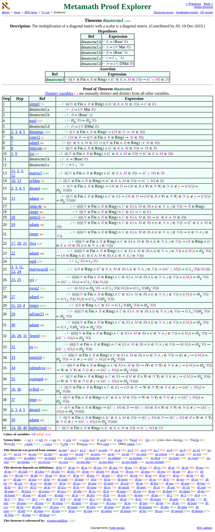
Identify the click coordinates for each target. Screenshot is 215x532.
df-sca (94, 503)
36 (19, 389)
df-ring (87, 511)
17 (13, 243)
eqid (32, 121)
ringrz (34, 305)
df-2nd (201, 487)
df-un (48, 475)
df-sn (148, 475)
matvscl (35, 173)
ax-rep (48, 454)
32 (13, 347)
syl (31, 280)
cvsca (48, 444)
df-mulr (76, 503)
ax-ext (33, 454)
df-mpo (141, 487)
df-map (121, 491)
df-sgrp (91, 507)
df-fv (76, 487)
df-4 (197, 495)
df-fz (138, 499)
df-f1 (33, 487)
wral (134, 440)
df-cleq (39, 471)
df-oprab (123, 487)
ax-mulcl (50, 458)
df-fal (142, 467)
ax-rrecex (44, 462)
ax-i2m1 (174, 458)
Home (17, 12)
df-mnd (109, 507)
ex (31, 347)
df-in (62, 475)
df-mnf (59, 495)
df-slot (191, 499)
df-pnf (42, 495)
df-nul (106, 475)
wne (119, 440)
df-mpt (79, 479)
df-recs (61, 491)
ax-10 (196, 450)
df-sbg (164, 507)
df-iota (185, 483)
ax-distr (155, 458)
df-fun (201, 483)
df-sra (158, 511)
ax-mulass (135, 458)
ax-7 (156, 450)
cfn (197, 440)
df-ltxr (91, 495)
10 (13, 181)
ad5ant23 (36, 314)
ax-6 (143, 450)
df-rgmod (177, 511)
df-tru (128, 467)
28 (19, 336)
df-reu (161, 471)
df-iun (32, 479)
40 (25, 428)
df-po (138, 479)
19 (13, 224)
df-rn (62, 483)
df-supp (9, 491)
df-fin (201, 491)
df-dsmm (197, 511)
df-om (171, 487)
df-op (189, 475)
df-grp (126, 507)
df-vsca (111, 503)
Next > (208, 4)
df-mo (199, 467)
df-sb (185, 467)
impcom (35, 148)
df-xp (194, 479)
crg (85, 444)
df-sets (174, 499)
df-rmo (145, 471)
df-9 (62, 499)
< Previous (193, 4)
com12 (34, 137)
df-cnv (18, 483)
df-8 (49, 499)
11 (13, 171)
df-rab (176, 471)
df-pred (108, 483)
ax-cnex (142, 454)
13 (19, 181)
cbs (13, 444)
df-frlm (9, 515)
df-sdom (184, 491)
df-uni (17, 479)
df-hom (192, 503)
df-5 (7, 499)
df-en (151, 491)
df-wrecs (44, 491)
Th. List (45, 12)
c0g (65, 444)
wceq (85, 440)
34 (13, 368)
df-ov (107, 487)
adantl (34, 143)
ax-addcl (9, 458)
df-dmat (44, 515)
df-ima (92, 483)
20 (19, 243)
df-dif (34, 475)
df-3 (183, 495)
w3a (68, 440)
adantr (34, 198)
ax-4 (117, 450)
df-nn (154, 495)
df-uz (123, 499)
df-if (120, 475)
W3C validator (204, 528)
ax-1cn (180, 454)
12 (13, 175)
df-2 (169, 495)
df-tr (94, 479)
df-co (33, 483)
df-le (106, 495)
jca (31, 153)
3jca (32, 243)
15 (13, 198)
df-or (84, 467)
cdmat (131, 444)
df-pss (91, 475)
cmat (106, 444)
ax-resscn (161, 454)
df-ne (85, 471)
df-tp (176, 475)
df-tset (143, 503)
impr (33, 400)
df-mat (26, 515)
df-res (76, 483)
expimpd (36, 379)
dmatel (34, 188)
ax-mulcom (92, 458)
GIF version (206, 12)
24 (19, 271)
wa (54, 440)
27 (13, 297)
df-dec (107, 499)
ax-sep (63, 454)
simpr (33, 212)
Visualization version (187, 12)
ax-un (125, 454)
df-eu (7, 471)
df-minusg (145, 507)
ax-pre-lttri (83, 462)
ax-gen (102, 450)
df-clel (55, 471)
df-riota (92, 487)
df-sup (26, 495)
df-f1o (62, 487)
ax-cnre (63, 462)
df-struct (155, 499)
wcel (103, 440)
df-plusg (57, 503)
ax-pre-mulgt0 (155, 462)
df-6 (21, 499)
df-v (190, 471)
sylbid (34, 389)
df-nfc (71, 471)
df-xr (75, 495)
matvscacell (38, 269)
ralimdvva (37, 368)
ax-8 (169, 450)
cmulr (29, 444)
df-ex (157, 467)
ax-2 (82, 450)
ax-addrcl (30, 458)
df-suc (170, 483)
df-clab (22, 471)
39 (13, 420)
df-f (20, 487)
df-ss (76, 475)
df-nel (100, 471)
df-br (47, 479)
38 (19, 428)
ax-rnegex (23, 462)
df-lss (142, 511)
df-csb (19, 475)
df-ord (124, 483)
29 (13, 314)
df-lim (154, 483)
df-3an (113, 467)
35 (13, 379)
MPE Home (31, 12)
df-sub (121, 495)
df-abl (21, 511)
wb (41, 440)
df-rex (130, 471)
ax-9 (182, 450)
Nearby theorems (203, 7)
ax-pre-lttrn (106, 462)
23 (13, 280)
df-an (71, 467)
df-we (180, 479)
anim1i (34, 217)
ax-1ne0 (193, 458)
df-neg (138, 495)
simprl (34, 104)
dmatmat (36, 132)
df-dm (48, 483)
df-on (139, 483)
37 (13, 400)
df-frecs (26, 491)
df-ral (114, 471)
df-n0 (77, 499)
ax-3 (92, 450)
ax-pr (111, 454)
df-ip (127, 503)
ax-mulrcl (70, 458)
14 (13, 428)
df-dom (167, 491)
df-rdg (77, 491)
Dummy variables (59, 93)
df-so (152, 479)
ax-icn (197, 454)
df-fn (7, 487)
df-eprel (122, 479)
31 (25, 336)
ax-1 (73, 450)
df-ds (175, 503)
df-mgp (38, 511)
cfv (147, 440)
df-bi (59, 467)
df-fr (166, 479)
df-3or (98, 467)
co (181, 440)
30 (13, 325)
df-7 (35, 499)
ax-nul (79, 454)
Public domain (117, 528)
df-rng (56, 511)
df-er (106, 491)
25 (19, 280)
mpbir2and (37, 428)
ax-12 (17, 454)
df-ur (71, 511)
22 (13, 253)
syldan (34, 181)
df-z (92, 499)
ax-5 (130, 450)
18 (13, 217)
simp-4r (35, 206)
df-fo (47, 487)
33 (13, 357)
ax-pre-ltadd (129, 462)
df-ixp (137, 491)
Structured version (164, 12)
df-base (21, 503)
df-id (107, 479)
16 (13, 389)
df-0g (20, 507)
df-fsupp (9, 495)
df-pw (134, 475)
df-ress (39, 503)
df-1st (186, 487)
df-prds (36, 507)
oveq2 (34, 288)
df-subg (182, 507)
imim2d (35, 357)
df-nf (171, 467)
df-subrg (106, 511)
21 (25, 243)
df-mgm (72, 507)
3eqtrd (34, 336)
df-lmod (125, 511)
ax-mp (63, 450)
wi (29, 440)
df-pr (162, 475)
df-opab (62, 479)
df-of (156, 487)
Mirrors (6, 12)
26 (13, 336)
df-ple (160, 503)
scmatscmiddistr (57, 520)
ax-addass (114, 458)
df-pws (54, 507)
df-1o (92, 491)
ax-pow (95, 454)
